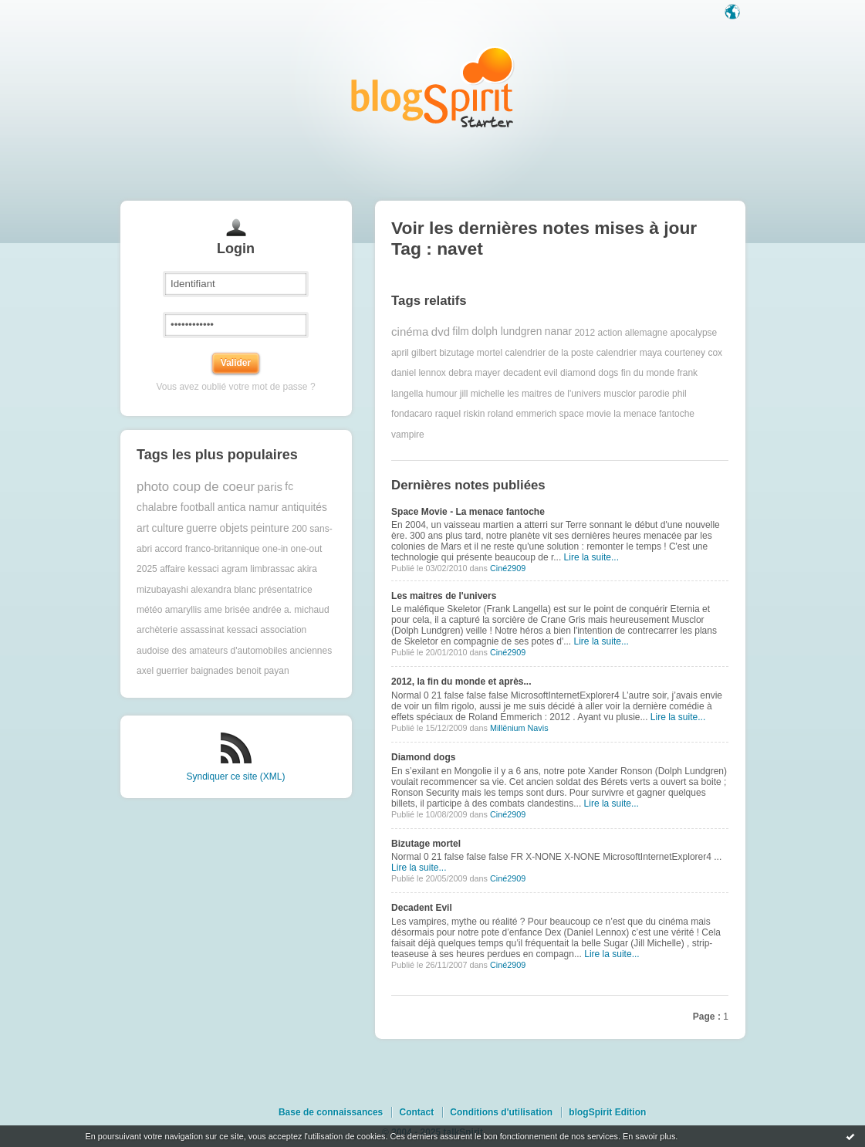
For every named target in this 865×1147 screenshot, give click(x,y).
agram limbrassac (258, 568)
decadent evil (530, 372)
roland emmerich (522, 413)
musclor (619, 393)
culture (168, 528)
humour (442, 393)
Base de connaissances (331, 1112)
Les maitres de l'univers (443, 595)
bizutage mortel (470, 352)
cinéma (409, 331)
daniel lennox (418, 372)
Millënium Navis (519, 728)
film (460, 331)
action (609, 332)
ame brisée (226, 609)
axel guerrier (162, 670)
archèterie (157, 629)
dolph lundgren (506, 331)
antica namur (248, 507)
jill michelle (482, 393)
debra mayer (474, 372)
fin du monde (647, 372)
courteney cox (693, 352)
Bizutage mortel (426, 843)
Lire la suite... (591, 557)
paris (269, 486)
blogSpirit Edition (607, 1112)
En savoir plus (649, 1136)
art (143, 528)
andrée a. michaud (290, 609)
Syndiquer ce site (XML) (235, 776)
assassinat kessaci (219, 629)
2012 (584, 332)
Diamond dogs (423, 757)
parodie (654, 393)
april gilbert (414, 352)
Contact (416, 1112)
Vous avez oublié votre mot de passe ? (235, 386)
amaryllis (183, 609)
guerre (201, 528)
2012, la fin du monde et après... (461, 681)
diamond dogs (589, 372)
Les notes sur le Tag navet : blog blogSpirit (433, 86)
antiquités (304, 507)
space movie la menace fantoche (626, 413)
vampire (407, 434)
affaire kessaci (189, 568)
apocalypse (694, 332)
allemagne (646, 332)
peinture (270, 528)
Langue (734, 13)
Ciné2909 (507, 568)
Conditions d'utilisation (501, 1112)
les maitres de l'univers (554, 393)
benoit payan (262, 670)
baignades (212, 670)
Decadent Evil (421, 907)
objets (234, 528)
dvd (440, 331)
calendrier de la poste (549, 352)
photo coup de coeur (196, 486)
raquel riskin (460, 413)
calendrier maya (629, 352)
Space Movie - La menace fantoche (468, 511)
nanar (558, 331)
